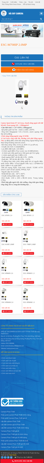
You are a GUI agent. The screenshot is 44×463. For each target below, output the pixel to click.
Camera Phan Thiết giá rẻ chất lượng (14, 437)
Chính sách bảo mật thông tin (11, 363)
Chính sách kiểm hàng (8, 368)
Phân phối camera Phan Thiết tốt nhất (14, 441)
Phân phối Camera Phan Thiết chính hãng (16, 415)
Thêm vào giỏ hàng (25, 70)
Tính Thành (12, 455)
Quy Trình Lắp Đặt (10, 76)
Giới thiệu (13, 2)
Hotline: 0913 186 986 (22, 461)
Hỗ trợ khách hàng (29, 4)
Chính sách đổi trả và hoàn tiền (11, 371)
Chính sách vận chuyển (9, 360)
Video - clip (22, 2)
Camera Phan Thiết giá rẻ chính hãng (14, 434)
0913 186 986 (28, 64)
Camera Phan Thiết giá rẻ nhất (12, 447)
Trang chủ (5, 2)
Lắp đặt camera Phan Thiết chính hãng (15, 428)
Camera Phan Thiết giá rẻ (10, 431)
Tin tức (30, 2)
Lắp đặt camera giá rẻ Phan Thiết (13, 425)
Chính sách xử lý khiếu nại (10, 366)
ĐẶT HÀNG (7, 224)
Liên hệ (37, 2)
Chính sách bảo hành (8, 373)
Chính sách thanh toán (9, 358)
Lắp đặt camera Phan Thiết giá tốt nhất (15, 444)
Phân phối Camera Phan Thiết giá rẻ (14, 418)
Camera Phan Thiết (8, 412)
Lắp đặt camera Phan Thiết (10, 421)
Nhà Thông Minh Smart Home (11, 4)
